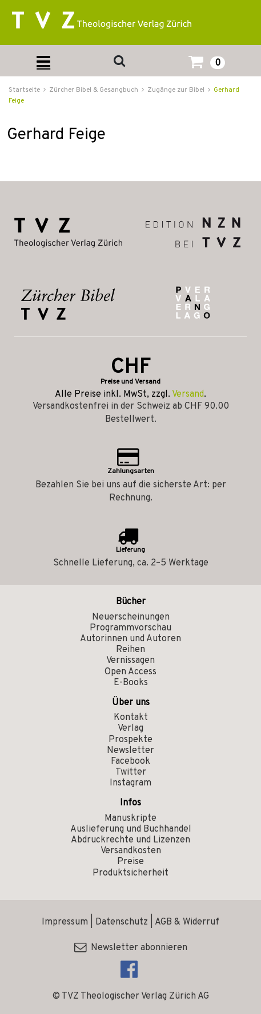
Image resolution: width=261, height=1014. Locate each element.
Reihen (130, 649)
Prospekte (130, 740)
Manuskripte (130, 818)
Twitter (130, 772)
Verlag (130, 728)
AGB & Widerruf (187, 922)
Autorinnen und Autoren (130, 639)
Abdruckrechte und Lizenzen (130, 840)
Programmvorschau (130, 628)
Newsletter (130, 750)
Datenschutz (121, 922)
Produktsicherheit (130, 873)
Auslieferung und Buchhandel (130, 829)
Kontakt (131, 717)
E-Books (131, 683)
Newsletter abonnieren (130, 948)
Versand (188, 394)
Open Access (130, 672)
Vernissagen (130, 660)
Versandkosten (131, 851)
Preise (130, 862)
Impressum (65, 922)
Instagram (130, 783)
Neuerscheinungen (131, 617)
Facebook (130, 761)
